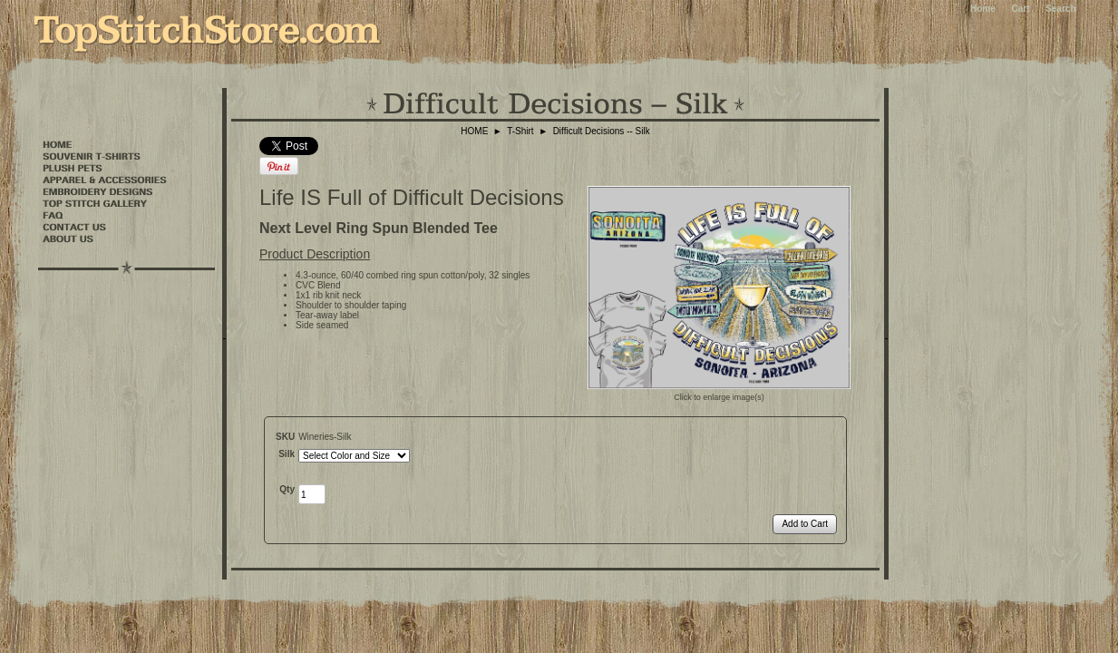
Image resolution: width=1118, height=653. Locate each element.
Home (983, 9)
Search (1060, 9)
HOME (474, 131)
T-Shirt (520, 131)
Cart (1020, 9)
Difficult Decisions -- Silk (601, 131)
